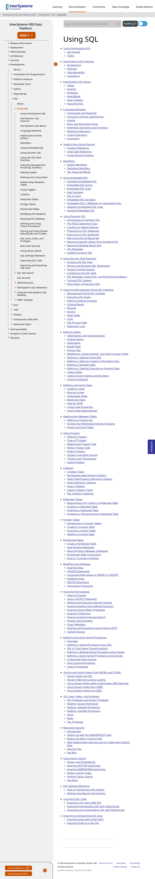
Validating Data (75, 578)
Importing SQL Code (31, 260)
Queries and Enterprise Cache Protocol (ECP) (92, 628)
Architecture (74, 65)
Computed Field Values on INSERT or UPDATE (92, 575)
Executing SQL (75, 103)
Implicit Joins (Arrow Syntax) (31, 137)
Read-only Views (76, 399)
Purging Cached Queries (81, 269)
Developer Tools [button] (22, 83)
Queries (71, 89)
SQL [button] (16, 98)
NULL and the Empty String (82, 124)
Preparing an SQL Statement (83, 231)
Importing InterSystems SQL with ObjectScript (93, 806)
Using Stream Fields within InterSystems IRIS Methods (98, 683)
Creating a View (76, 389)
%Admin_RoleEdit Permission (83, 707)
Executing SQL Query (79, 297)
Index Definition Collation (81, 482)
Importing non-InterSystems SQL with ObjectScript (96, 810)
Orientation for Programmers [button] (29, 74)
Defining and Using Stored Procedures (30, 225)
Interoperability (76, 72)
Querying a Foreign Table (81, 530)
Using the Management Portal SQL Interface (32, 166)
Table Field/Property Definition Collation (89, 479)
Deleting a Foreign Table (81, 534)
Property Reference (78, 148)
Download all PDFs (18, 874)
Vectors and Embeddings (81, 762)
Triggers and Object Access (82, 455)
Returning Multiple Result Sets (84, 245)
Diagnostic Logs (76, 326)
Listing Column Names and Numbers (88, 375)
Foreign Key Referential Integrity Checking (91, 423)
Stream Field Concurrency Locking (86, 679)
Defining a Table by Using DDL (84, 357)
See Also (72, 752)
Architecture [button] (16, 55)
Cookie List (135, 866)
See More (72, 780)
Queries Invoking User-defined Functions (90, 606)
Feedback (151, 446)
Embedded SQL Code (79, 188)
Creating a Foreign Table (81, 527)
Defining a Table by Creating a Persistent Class (93, 361)
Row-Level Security (30, 245)
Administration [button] (18, 51)
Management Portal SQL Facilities (86, 293)
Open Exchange (120, 6)
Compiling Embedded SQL (82, 181)
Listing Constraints (77, 379)
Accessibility (135, 863)
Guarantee (121, 863)
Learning (57, 6)
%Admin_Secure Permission (83, 703)
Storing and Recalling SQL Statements (88, 266)
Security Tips (74, 749)
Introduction (74, 731)
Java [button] (16, 304)
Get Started (73, 52)
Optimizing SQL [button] (25, 282)
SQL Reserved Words (79, 172)
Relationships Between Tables (32, 183)
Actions (71, 311)
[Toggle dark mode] (142, 23)
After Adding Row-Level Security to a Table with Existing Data (98, 744)
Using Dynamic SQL (30, 152)
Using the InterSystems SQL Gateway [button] (32, 293)
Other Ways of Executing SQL (83, 284)
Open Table (73, 315)
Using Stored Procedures (81, 663)
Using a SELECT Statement (82, 599)
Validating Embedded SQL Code (85, 207)
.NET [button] (16, 309)
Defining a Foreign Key (80, 420)
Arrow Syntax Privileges (80, 155)
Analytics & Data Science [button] (23, 333)
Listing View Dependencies (82, 410)
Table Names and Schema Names (86, 335)
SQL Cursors (74, 196)
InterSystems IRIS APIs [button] (26, 319)
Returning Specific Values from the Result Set (92, 242)
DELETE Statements (78, 582)
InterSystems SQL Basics (33, 125)
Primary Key (74, 350)
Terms (109, 863)
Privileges (72, 92)
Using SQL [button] (24, 108)
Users (70, 714)
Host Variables (75, 192)
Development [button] (17, 64)
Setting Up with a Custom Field (84, 738)
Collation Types (75, 471)
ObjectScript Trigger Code (81, 444)
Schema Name (75, 339)
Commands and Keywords (82, 113)
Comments (73, 138)
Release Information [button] (21, 43)
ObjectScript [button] (20, 93)
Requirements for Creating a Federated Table (92, 503)
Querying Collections (79, 613)
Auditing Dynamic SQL (79, 252)
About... (18, 69)
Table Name (74, 343)
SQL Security (23, 277)
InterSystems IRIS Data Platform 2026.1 (20, 15)
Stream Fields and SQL (79, 676)
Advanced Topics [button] (22, 324)
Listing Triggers (76, 462)
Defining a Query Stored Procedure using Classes (95, 655)
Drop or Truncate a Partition (83, 558)
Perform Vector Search (80, 776)
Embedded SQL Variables (81, 199)
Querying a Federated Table (82, 510)
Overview (72, 641)
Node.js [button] (18, 314)
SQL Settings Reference (32, 255)
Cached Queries (76, 631)
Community (98, 6)
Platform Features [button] (23, 79)
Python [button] (17, 88)
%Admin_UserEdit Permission (84, 711)
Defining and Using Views (33, 177)
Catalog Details (75, 304)
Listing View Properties (80, 407)
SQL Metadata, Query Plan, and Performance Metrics (97, 276)
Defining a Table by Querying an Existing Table (93, 368)
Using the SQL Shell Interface (30, 159)
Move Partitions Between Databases (87, 551)
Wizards (71, 308)
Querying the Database (32, 218)
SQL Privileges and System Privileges (88, 700)
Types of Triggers (77, 440)
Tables (70, 85)
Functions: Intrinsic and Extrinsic (85, 116)
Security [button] (14, 60)
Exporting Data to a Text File (83, 823)
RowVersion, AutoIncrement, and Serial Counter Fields (97, 354)
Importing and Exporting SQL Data (33, 266)
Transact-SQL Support (79, 280)
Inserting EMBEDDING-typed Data (86, 769)
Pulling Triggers (76, 451)
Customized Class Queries (81, 659)
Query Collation (76, 486)
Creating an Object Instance (83, 227)
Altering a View (75, 392)
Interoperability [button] (18, 329)
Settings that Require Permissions (86, 793)
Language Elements (30, 130)
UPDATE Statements (78, 571)
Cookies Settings (120, 867)
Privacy (102, 863)
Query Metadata (76, 624)
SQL (53, 15)
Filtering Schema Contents (82, 300)
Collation (25, 194)
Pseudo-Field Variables (80, 621)
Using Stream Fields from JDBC (84, 690)
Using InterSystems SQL (33, 113)
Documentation (77, 6)
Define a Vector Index (79, 773)
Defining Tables (28, 172)
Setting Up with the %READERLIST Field (89, 735)
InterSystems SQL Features (29, 119)
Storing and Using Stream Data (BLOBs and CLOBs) (34, 232)
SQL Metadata (75, 249)
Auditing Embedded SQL (81, 210)
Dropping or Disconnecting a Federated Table (93, 514)
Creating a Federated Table (82, 506)
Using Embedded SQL (31, 147)
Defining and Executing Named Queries (89, 602)
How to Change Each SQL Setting (85, 789)
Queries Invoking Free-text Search (86, 617)
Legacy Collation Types (80, 490)
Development (44, 15)
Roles (70, 718)
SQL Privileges (75, 722)
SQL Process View (77, 322)
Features (72, 68)
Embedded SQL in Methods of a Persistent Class (94, 203)
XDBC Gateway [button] (25, 299)
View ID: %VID (75, 403)
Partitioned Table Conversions (84, 554)
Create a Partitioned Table (81, 543)
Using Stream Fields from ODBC (85, 687)
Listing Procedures (77, 666)
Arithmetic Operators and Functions (87, 127)
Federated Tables (29, 199)
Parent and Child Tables (80, 427)
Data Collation (75, 100)
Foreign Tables (28, 204)
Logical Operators (77, 135)
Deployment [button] (16, 47)
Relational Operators (79, 131)
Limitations (73, 76)
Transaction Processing (80, 586)
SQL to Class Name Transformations (87, 648)
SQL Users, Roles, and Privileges (31, 239)
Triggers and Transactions (81, 458)
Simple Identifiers (77, 164)
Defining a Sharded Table (81, 365)
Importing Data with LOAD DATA (85, 819)
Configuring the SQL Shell (81, 273)
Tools (70, 319)
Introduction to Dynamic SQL (83, 220)
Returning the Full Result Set (83, 238)
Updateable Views (77, 396)
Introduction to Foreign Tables (84, 523)
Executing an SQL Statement (83, 234)
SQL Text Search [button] (25, 272)
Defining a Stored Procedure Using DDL (89, 645)
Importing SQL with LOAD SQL (84, 802)
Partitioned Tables (29, 208)
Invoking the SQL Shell (79, 262)
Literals (71, 120)
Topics (70, 55)
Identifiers (25, 142)
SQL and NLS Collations (80, 493)
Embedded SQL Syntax (80, 185)
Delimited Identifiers (78, 168)
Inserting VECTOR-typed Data (83, 765)
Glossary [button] (15, 337)
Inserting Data (75, 567)
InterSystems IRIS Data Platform (26, 26)
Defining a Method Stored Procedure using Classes (96, 652)
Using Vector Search (31, 250)
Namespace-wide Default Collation (86, 475)
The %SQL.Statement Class (82, 223)
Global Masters (144, 6)
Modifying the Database (33, 213)
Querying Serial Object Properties (86, 610)
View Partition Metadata (80, 547)
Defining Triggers (77, 437)
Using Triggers (28, 189)
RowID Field (74, 346)
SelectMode (73, 96)
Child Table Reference (79, 151)
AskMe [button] (131, 23)
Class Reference (18, 868)
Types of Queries (76, 595)
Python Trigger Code (78, 447)
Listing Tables (74, 372)
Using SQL (62, 15)
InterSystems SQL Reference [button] (32, 287)
